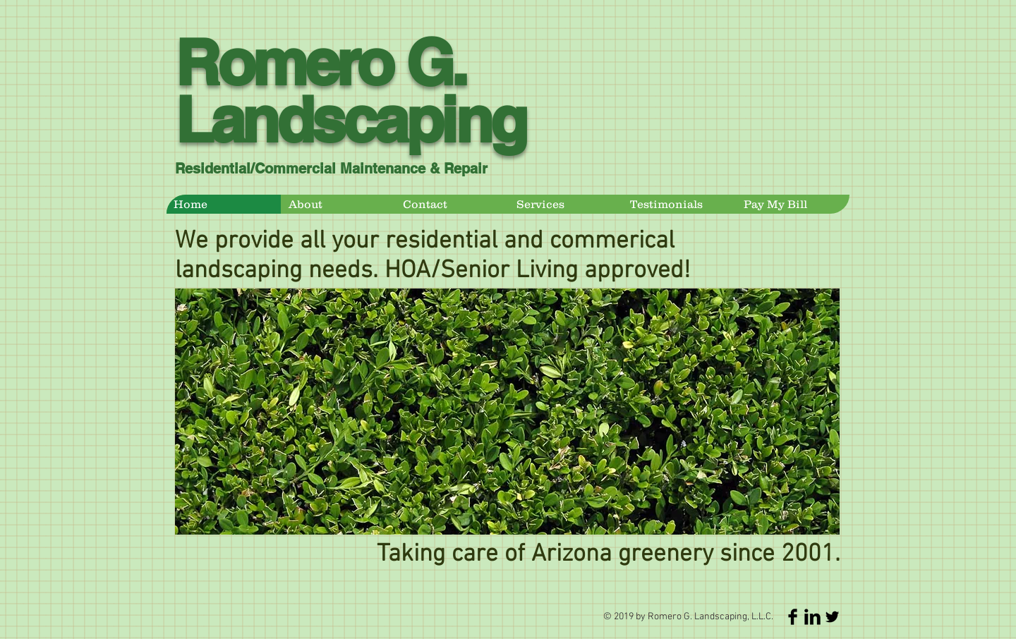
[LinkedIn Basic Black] (812, 617)
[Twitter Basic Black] (832, 617)
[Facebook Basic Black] (793, 617)
